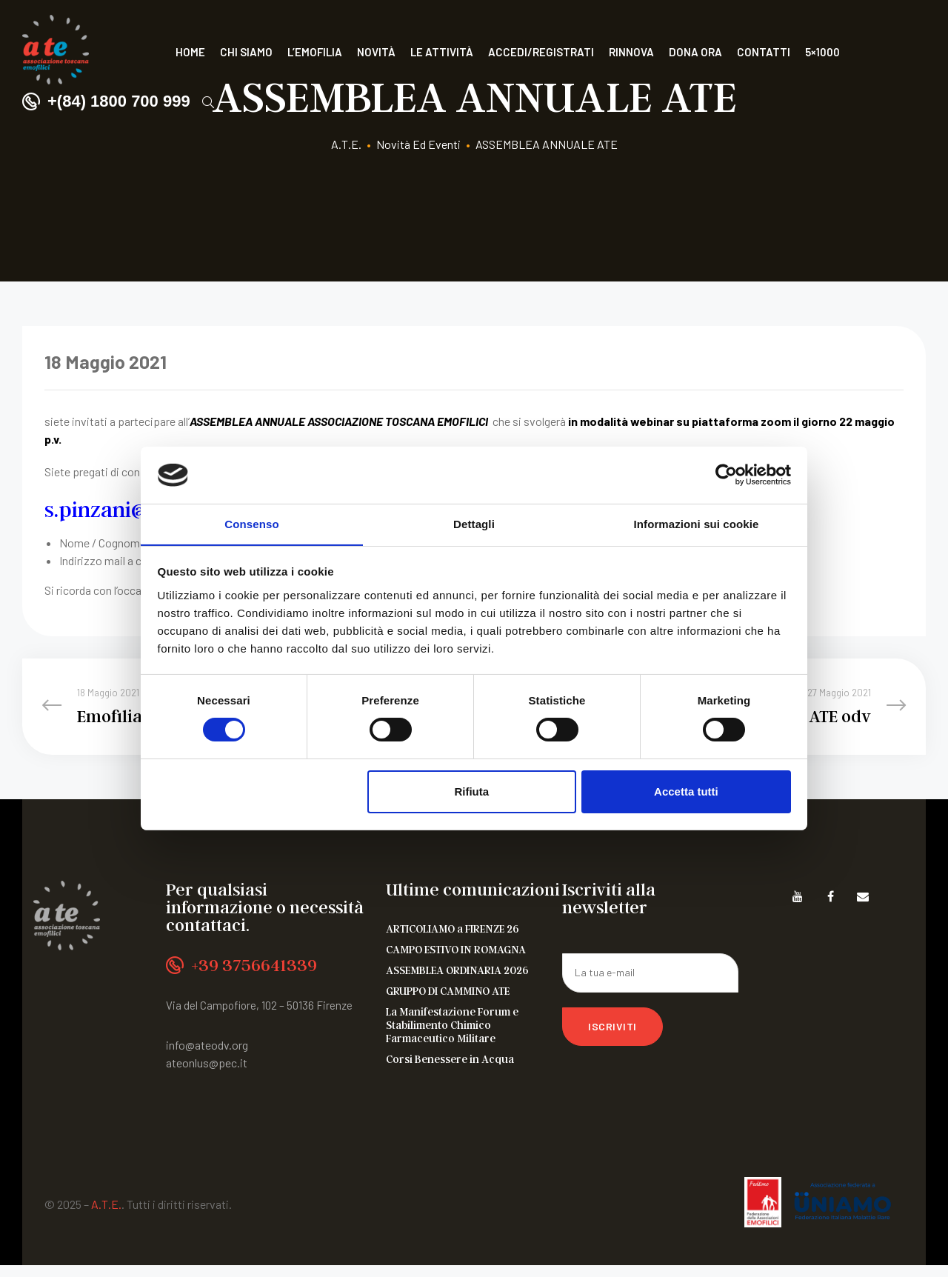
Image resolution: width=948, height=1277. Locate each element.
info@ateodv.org (207, 1056)
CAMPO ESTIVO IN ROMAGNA (456, 960)
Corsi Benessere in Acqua (450, 1070)
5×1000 (822, 52)
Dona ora (695, 52)
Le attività (441, 52)
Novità (376, 52)
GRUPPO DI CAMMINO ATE (448, 1002)
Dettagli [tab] (474, 523)
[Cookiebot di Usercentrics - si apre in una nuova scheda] (726, 475)
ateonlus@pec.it (206, 1074)
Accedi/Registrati (541, 52)
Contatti (763, 52)
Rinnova (631, 52)
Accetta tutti (686, 791)
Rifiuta (471, 791)
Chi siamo (246, 52)
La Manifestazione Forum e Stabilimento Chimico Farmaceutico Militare (452, 1036)
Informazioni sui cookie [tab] (696, 523)
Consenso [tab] (251, 523)
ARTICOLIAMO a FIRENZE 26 (452, 940)
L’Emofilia (314, 52)
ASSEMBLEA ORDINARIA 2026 (457, 981)
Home (190, 52)
